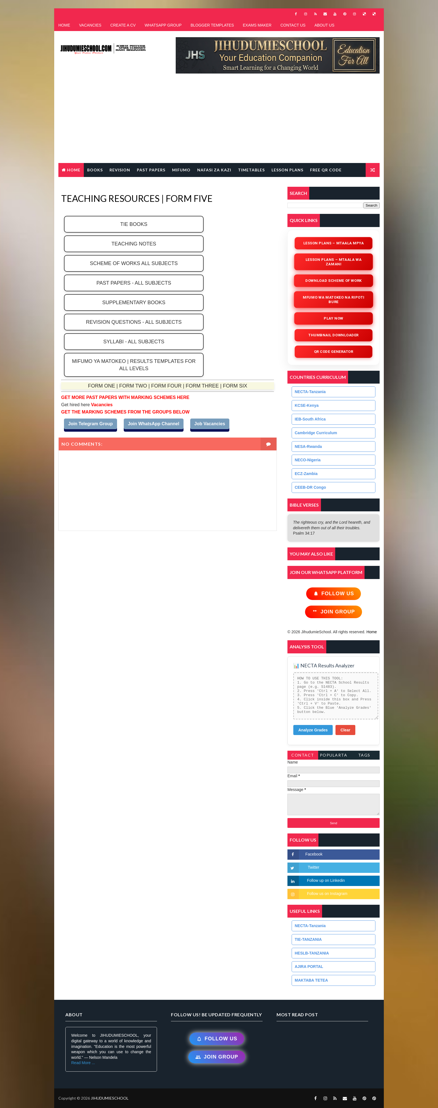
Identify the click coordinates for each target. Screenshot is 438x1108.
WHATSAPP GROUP (163, 25)
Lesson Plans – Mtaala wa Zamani (333, 261)
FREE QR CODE (326, 169)
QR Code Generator (333, 351)
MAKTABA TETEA (311, 980)
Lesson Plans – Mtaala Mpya (333, 243)
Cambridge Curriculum (316, 433)
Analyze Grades (313, 730)
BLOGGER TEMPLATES (212, 25)
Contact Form (302, 756)
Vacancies (101, 404)
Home (73, 169)
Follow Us (333, 594)
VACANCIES (90, 25)
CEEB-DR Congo (310, 487)
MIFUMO (181, 169)
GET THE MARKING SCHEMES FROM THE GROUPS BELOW (125, 412)
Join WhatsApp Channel (153, 423)
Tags (364, 755)
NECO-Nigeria (308, 460)
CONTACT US (293, 25)
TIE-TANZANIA (308, 939)
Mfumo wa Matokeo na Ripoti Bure (333, 299)
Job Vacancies (209, 423)
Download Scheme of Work (333, 280)
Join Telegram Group (90, 423)
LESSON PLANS (287, 169)
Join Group (333, 612)
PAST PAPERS (151, 169)
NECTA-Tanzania (310, 391)
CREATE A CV (123, 25)
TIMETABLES (251, 169)
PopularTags (333, 756)
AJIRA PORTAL (309, 966)
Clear (345, 730)
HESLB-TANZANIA (312, 953)
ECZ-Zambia (306, 473)
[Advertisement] (219, 121)
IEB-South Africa (310, 419)
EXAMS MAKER (257, 25)
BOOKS (95, 169)
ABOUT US (324, 25)
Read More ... (83, 1062)
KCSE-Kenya (307, 405)
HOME (64, 25)
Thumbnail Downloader (333, 335)
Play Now (333, 318)
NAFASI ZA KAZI (214, 169)
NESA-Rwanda (308, 446)
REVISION (120, 169)
